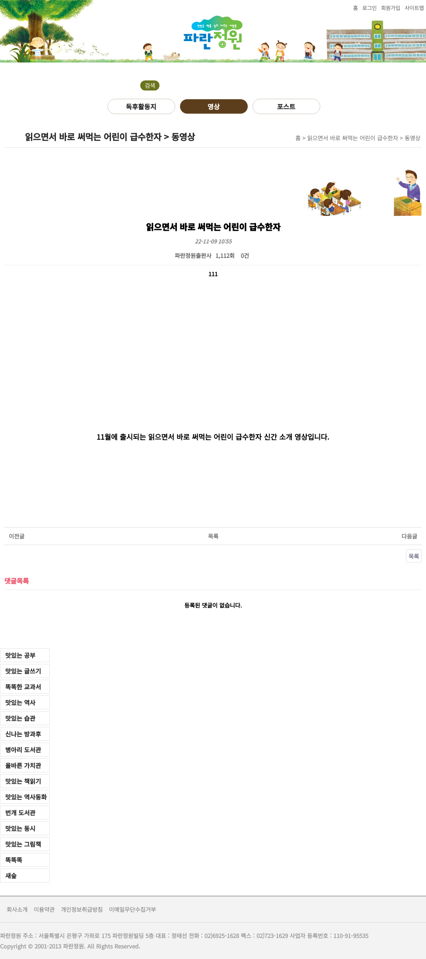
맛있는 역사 (20, 702)
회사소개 (17, 909)
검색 (150, 85)
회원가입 (390, 7)
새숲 (11, 875)
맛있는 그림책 (23, 844)
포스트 (286, 106)
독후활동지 (141, 106)
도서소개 (27, 71)
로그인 (369, 7)
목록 (213, 536)
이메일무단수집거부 (132, 909)
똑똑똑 (13, 859)
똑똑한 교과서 (23, 686)
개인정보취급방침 (82, 909)
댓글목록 (16, 580)
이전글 (16, 536)
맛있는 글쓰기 (23, 671)
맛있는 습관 (20, 718)
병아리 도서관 (23, 749)
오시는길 (192, 71)
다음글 (409, 536)
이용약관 (44, 909)
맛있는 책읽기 (23, 781)
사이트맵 (414, 7)
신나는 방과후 (23, 734)
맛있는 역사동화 (26, 796)
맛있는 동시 (20, 828)
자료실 (138, 71)
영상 (214, 106)
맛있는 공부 (20, 655)
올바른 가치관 (23, 765)
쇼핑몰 (245, 71)
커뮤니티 (84, 71)
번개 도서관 (20, 812)
